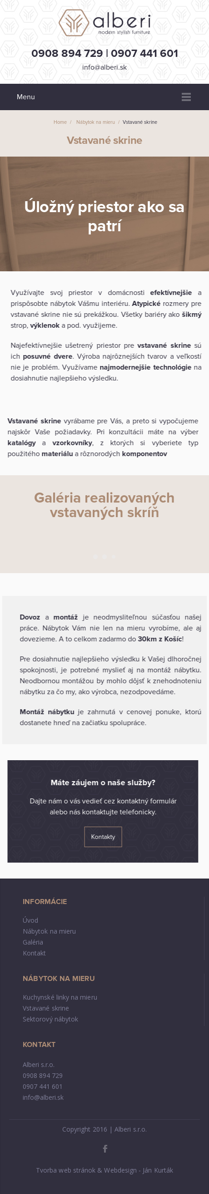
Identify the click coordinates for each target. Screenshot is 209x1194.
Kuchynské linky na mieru (60, 997)
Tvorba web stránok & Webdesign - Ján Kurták (104, 1170)
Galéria (33, 942)
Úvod (30, 920)
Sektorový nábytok (50, 1019)
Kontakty (104, 837)
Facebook (105, 1148)
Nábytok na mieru (49, 931)
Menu (186, 97)
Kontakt (34, 953)
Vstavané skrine (46, 1008)
